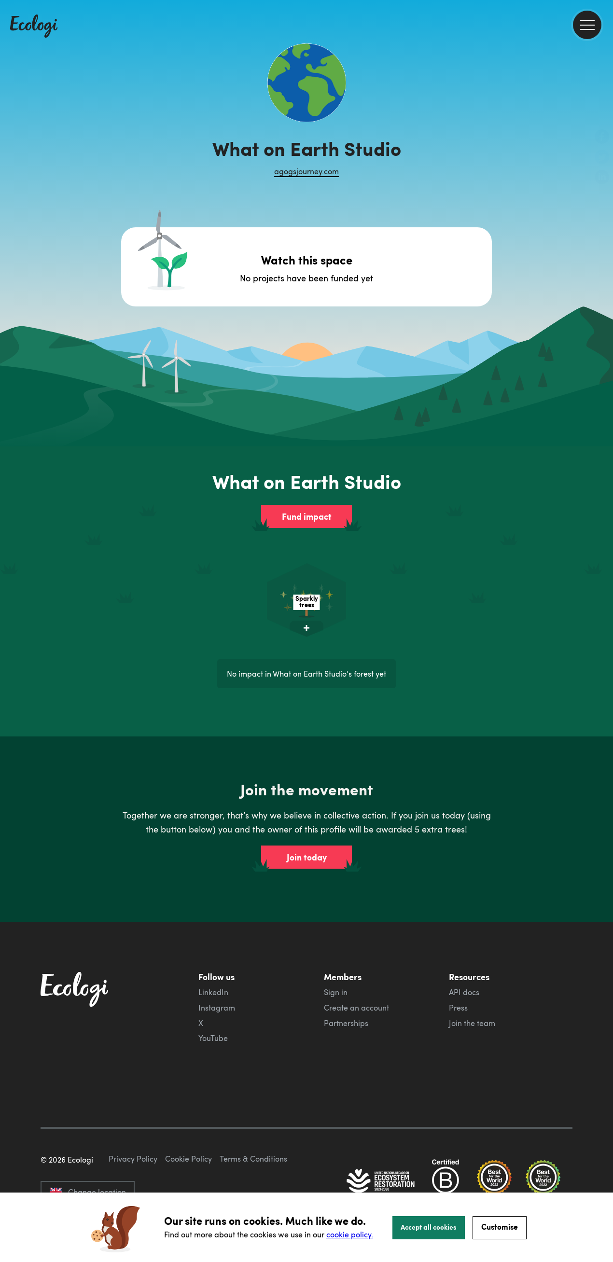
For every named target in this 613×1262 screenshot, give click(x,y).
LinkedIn (213, 992)
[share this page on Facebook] (602, 137)
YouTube (213, 1038)
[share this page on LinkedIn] (602, 178)
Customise (499, 1226)
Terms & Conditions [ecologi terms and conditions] (253, 1159)
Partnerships (346, 1023)
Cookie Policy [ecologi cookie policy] (188, 1159)
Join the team (472, 1023)
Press (458, 1007)
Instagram (216, 1007)
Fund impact (307, 516)
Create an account (356, 1007)
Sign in (336, 992)
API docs (464, 992)
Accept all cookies (429, 1227)
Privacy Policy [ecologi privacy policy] (133, 1159)
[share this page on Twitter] (602, 158)
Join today (307, 857)
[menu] (587, 25)
